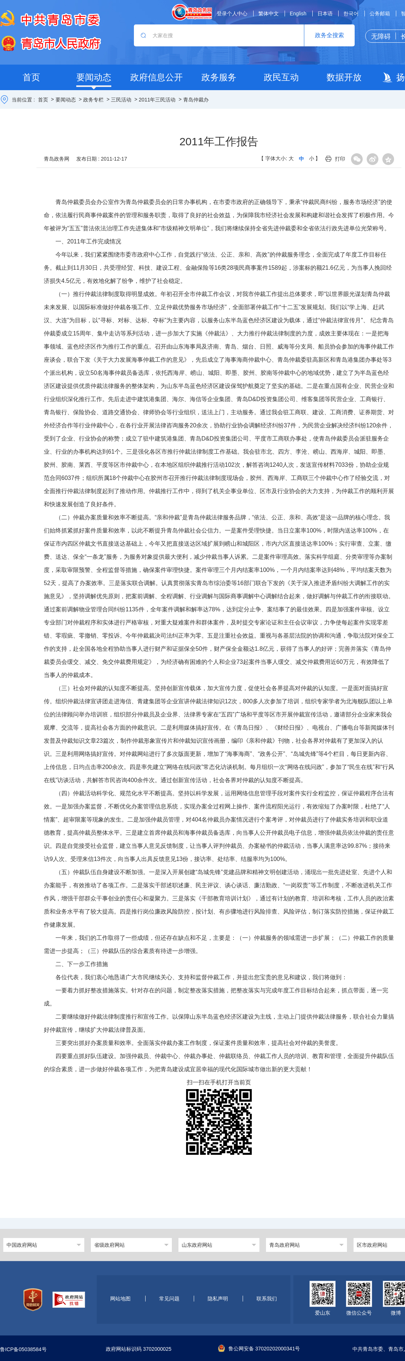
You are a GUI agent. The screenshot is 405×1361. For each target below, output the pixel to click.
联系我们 (266, 1299)
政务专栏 (93, 100)
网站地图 (120, 1299)
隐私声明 (218, 1299)
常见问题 (169, 1299)
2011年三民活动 (157, 100)
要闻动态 (65, 100)
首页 (43, 100)
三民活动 (121, 100)
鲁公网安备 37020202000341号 (259, 1349)
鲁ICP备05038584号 (23, 1349)
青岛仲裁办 (196, 100)
